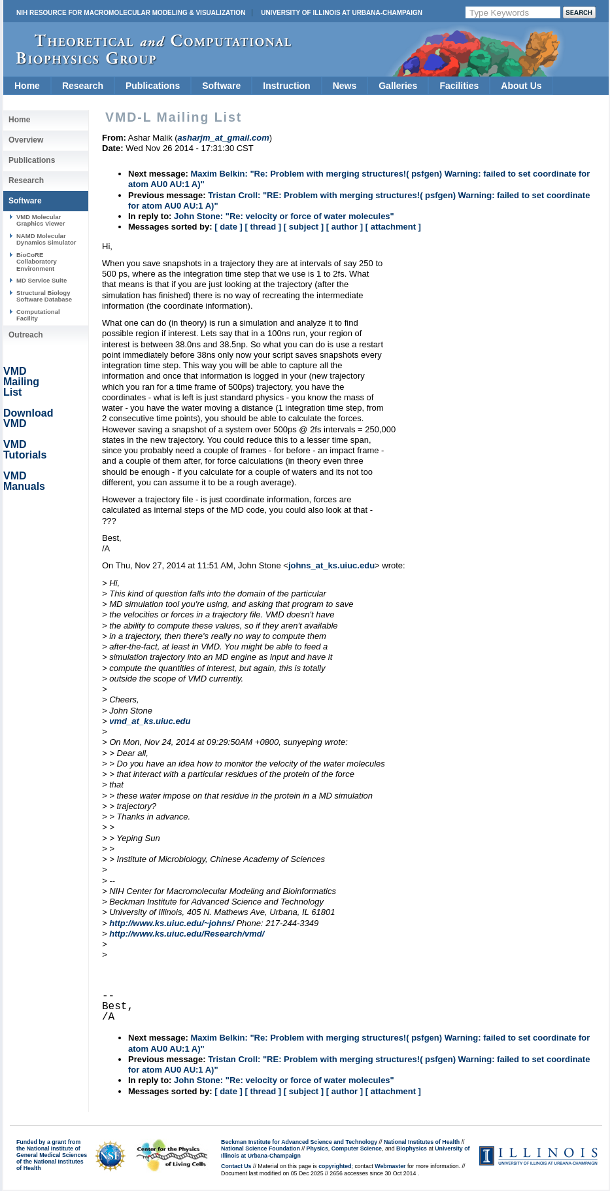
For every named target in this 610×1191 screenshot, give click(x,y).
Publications (153, 85)
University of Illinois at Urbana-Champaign (341, 12)
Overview (25, 140)
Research (82, 85)
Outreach (25, 334)
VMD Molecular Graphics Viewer (40, 220)
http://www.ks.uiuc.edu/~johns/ (171, 923)
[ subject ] (304, 227)
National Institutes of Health (422, 1142)
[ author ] (344, 227)
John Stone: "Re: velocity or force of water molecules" (284, 216)
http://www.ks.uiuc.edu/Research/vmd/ (186, 934)
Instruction (286, 85)
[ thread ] (263, 227)
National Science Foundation (260, 1148)
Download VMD (28, 418)
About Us (521, 85)
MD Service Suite (41, 280)
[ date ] (228, 227)
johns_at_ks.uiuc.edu (331, 565)
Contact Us (236, 1166)
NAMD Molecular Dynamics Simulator (46, 239)
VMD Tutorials (24, 449)
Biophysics (411, 1148)
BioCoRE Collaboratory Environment (36, 261)
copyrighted (334, 1166)
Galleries (398, 85)
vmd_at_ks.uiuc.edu (149, 721)
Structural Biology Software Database (44, 296)
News (345, 85)
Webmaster (390, 1166)
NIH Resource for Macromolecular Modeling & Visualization (130, 12)
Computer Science (356, 1148)
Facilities (459, 85)
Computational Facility (38, 315)
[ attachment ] (393, 227)
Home (27, 85)
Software (221, 85)
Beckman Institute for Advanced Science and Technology (299, 1142)
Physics (317, 1148)
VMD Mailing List (21, 382)
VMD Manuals (24, 481)
